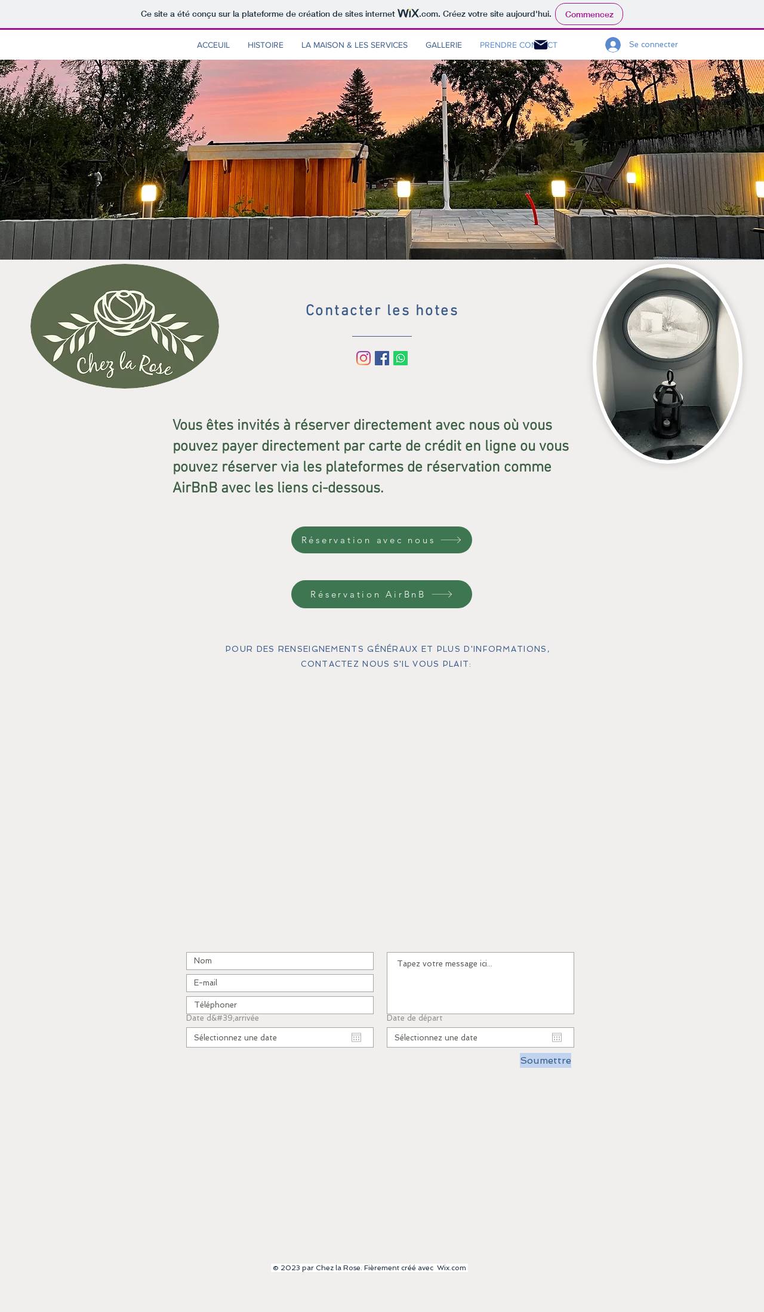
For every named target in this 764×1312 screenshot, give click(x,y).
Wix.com (451, 1268)
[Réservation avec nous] (381, 539)
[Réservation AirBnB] (381, 594)
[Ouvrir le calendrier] (356, 1037)
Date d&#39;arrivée (222, 1018)
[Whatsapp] (400, 358)
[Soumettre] (545, 1060)
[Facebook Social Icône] (382, 358)
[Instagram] (363, 358)
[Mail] (541, 45)
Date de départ (415, 1018)
